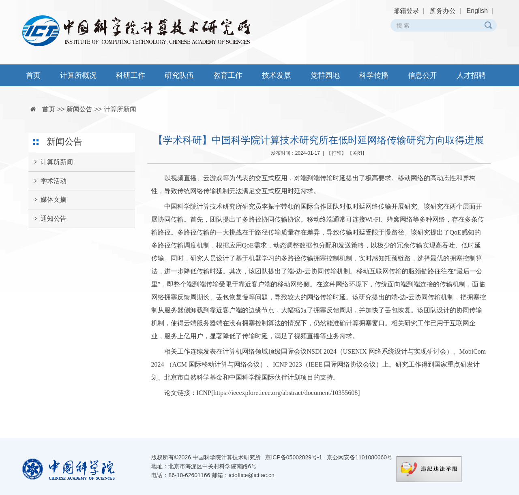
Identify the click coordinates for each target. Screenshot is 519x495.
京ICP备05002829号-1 (293, 457)
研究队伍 (179, 75)
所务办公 (443, 10)
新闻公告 (79, 109)
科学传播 (373, 75)
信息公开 (422, 75)
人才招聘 (471, 75)
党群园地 (325, 75)
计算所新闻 (120, 109)
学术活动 (47, 181)
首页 (33, 75)
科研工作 (130, 75)
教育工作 (227, 75)
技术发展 (276, 75)
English (477, 10)
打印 (336, 153)
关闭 (357, 153)
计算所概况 (78, 75)
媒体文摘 (47, 199)
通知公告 (47, 218)
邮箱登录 (406, 10)
